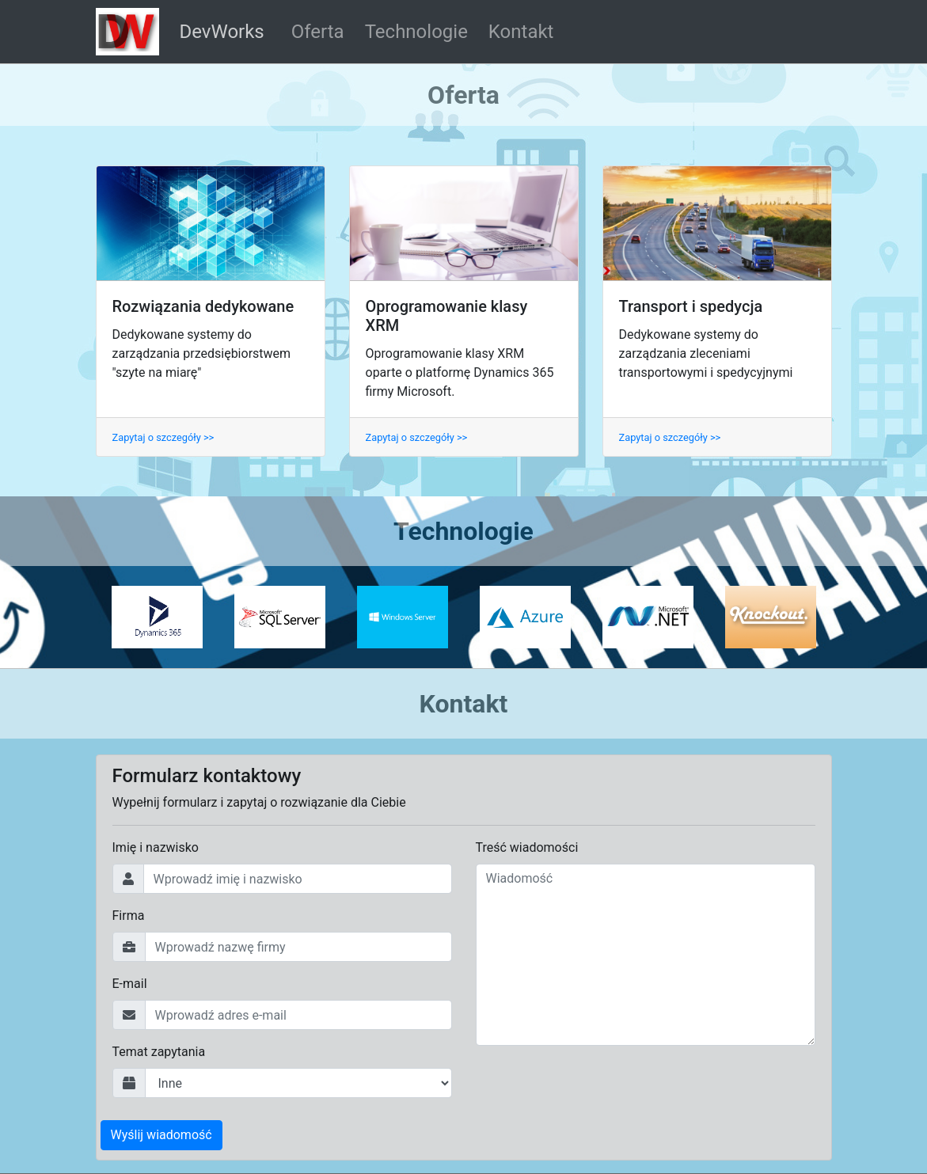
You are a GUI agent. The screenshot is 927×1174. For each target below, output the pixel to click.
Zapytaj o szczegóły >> (163, 437)
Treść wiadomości (527, 847)
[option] (157, 617)
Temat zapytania (159, 1051)
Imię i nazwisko (155, 847)
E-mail (129, 983)
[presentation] (596, 1089)
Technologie (416, 32)
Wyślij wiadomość (161, 1134)
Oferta (317, 32)
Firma (128, 915)
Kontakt (521, 32)
